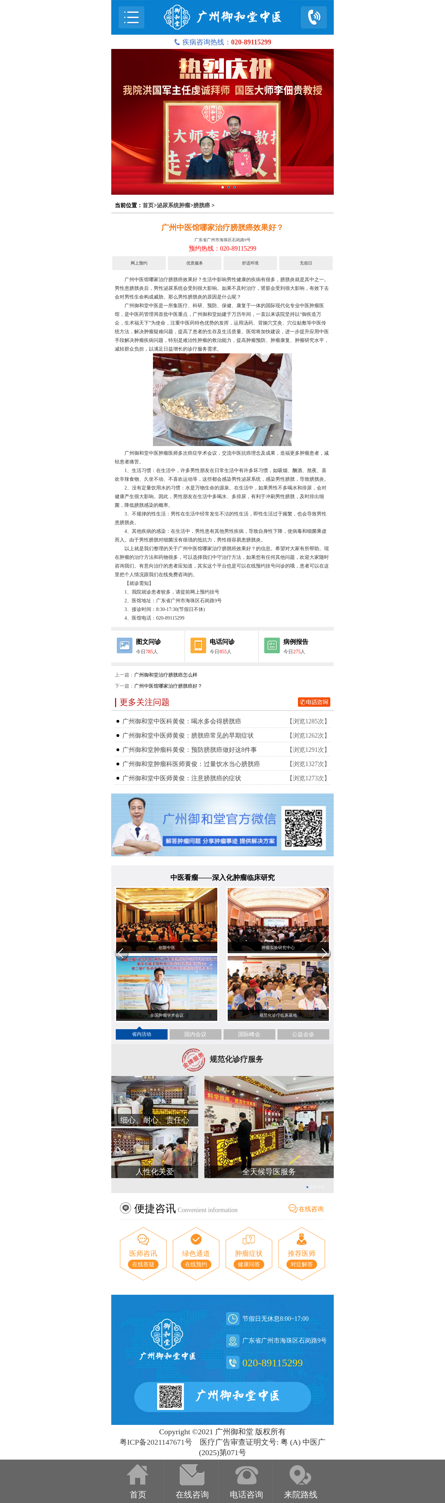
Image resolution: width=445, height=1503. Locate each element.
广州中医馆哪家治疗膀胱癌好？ (168, 686)
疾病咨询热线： (223, 42)
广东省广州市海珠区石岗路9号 (222, 239)
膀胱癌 (201, 205)
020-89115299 (272, 1362)
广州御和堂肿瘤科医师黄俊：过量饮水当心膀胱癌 (191, 764)
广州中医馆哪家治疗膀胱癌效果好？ (222, 227)
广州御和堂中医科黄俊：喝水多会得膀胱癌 (181, 721)
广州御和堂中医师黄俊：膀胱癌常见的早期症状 (188, 735)
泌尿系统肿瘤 (173, 205)
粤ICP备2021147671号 (156, 1442)
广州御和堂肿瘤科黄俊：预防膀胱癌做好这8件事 (189, 749)
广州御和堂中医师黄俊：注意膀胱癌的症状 (181, 778)
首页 (148, 205)
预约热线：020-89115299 (222, 248)
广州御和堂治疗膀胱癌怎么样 (165, 675)
